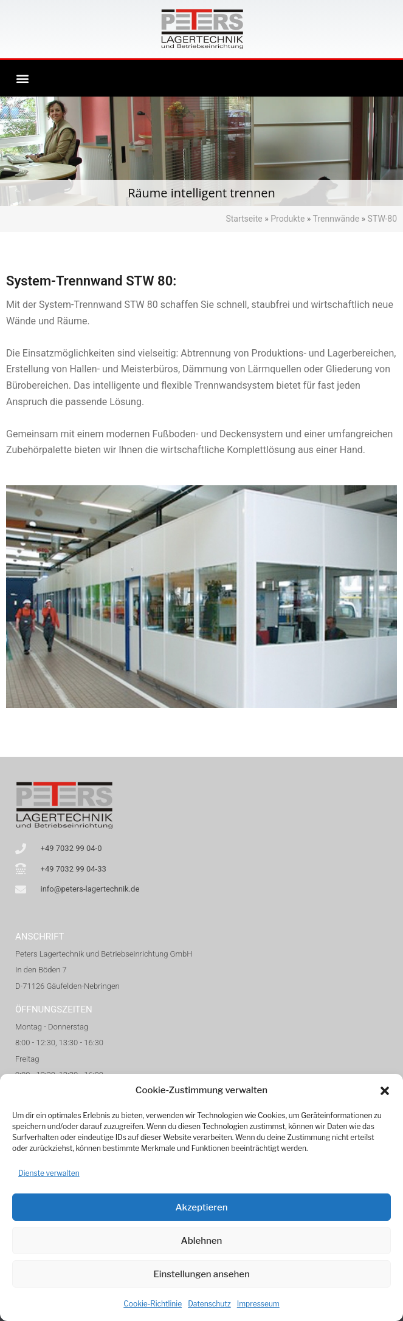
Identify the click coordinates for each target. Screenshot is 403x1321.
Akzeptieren (201, 1207)
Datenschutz (209, 1303)
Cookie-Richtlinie (152, 1303)
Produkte (287, 219)
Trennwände (336, 219)
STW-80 (382, 219)
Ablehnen (201, 1240)
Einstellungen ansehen (201, 1274)
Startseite (244, 219)
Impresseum (258, 1303)
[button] (385, 1091)
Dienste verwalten (49, 1173)
